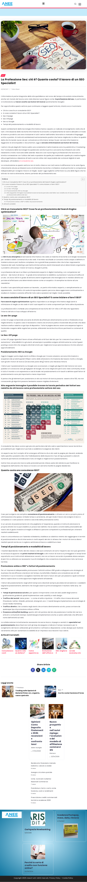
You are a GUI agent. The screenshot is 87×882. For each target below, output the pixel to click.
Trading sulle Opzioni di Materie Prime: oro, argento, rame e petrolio (27, 693)
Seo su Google (8, 121)
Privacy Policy (54, 878)
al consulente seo (26, 161)
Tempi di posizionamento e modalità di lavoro (21, 199)
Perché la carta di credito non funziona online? (36, 865)
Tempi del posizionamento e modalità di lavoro (22, 124)
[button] (43, 3)
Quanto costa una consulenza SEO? (16, 197)
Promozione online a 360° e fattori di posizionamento (24, 202)
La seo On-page (11, 187)
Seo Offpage (8, 119)
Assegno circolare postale (41, 772)
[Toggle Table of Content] (82, 179)
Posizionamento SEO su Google (17, 191)
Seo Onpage (8, 116)
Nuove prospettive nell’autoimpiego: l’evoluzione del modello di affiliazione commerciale (56, 735)
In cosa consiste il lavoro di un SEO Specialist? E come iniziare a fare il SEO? (31, 184)
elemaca (53, 753)
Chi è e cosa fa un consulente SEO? (17, 110)
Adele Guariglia (36, 748)
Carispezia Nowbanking (37, 829)
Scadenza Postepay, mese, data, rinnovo (68, 816)
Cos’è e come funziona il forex (71, 693)
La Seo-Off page (12, 189)
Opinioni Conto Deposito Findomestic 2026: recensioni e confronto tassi (37, 733)
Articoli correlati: (10, 204)
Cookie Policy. (67, 878)
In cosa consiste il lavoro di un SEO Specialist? (21, 113)
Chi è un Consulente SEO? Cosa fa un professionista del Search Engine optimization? (34, 182)
